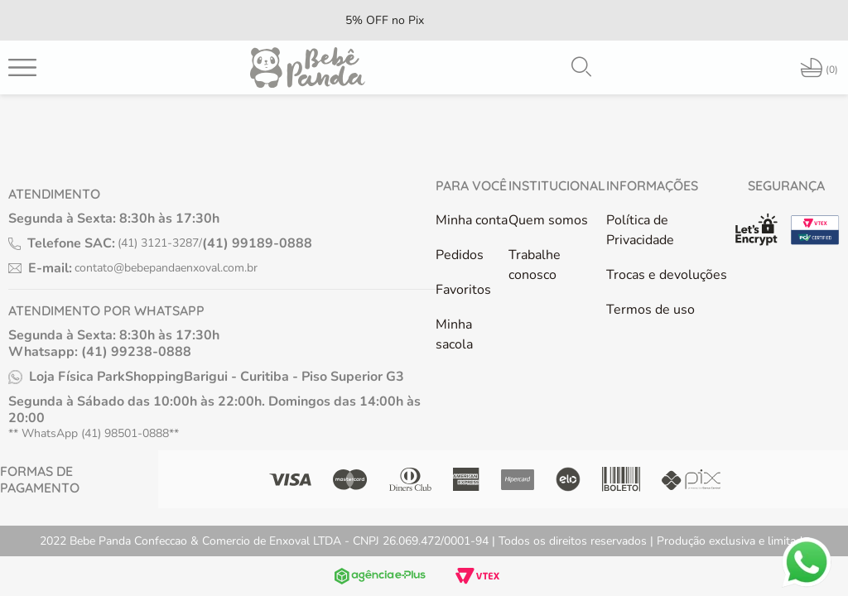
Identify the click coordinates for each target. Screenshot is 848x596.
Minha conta (472, 220)
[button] (581, 67)
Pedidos (460, 255)
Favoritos (463, 290)
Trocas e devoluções (666, 275)
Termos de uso (650, 309)
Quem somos (548, 220)
